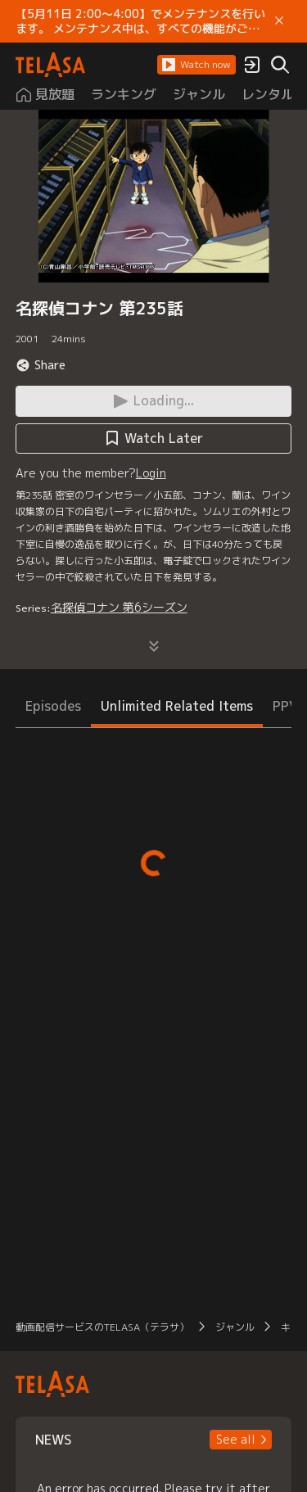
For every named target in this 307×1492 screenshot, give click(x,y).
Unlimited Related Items (177, 706)
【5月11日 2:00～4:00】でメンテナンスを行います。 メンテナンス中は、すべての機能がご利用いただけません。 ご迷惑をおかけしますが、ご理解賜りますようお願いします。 (140, 21)
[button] (196, 65)
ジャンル (235, 1327)
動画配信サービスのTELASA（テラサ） (102, 1327)
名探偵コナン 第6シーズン (119, 607)
